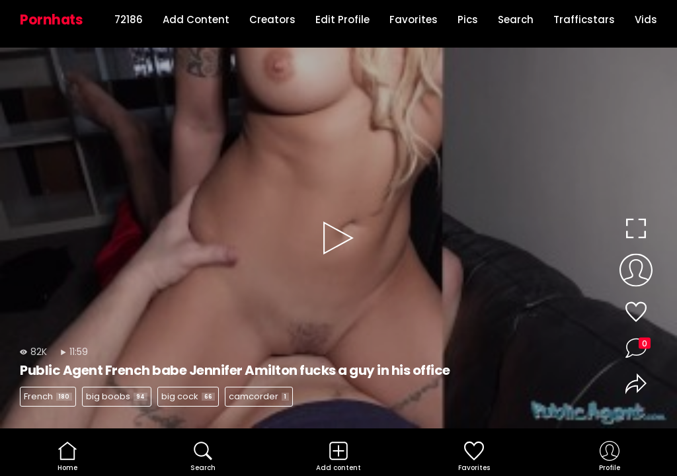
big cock (188, 396)
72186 (128, 19)
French (48, 396)
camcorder (259, 396)
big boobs (116, 396)
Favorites (413, 19)
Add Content (196, 19)
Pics (468, 19)
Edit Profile (342, 19)
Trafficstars (584, 19)
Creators (272, 19)
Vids (646, 19)
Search (516, 19)
